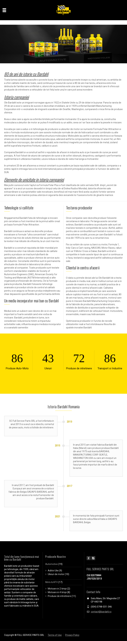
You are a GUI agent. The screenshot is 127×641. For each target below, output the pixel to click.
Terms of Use (55, 635)
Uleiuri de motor (56, 574)
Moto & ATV (51, 582)
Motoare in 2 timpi (57, 588)
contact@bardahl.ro (101, 611)
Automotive (51, 564)
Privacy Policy (72, 635)
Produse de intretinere (59, 596)
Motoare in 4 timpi (57, 592)
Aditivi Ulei (53, 570)
